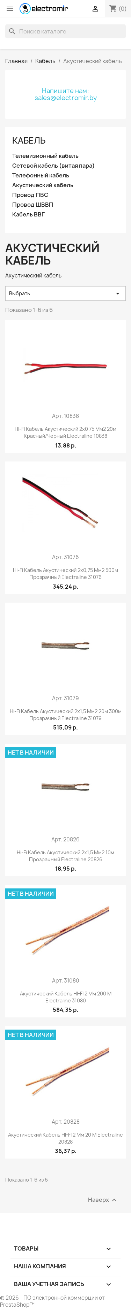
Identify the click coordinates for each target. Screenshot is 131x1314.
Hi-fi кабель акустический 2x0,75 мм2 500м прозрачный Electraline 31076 (65, 573)
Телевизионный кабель (45, 156)
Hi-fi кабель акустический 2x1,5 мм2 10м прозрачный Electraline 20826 (65, 856)
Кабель (28, 140)
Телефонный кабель (40, 175)
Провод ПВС (30, 195)
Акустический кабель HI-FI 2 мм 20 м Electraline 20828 (65, 1138)
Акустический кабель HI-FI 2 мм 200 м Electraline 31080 (65, 997)
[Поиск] (65, 31)
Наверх (103, 1199)
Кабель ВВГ (28, 214)
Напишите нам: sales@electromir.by (66, 94)
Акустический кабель (42, 185)
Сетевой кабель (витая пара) (53, 165)
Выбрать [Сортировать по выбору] (65, 293)
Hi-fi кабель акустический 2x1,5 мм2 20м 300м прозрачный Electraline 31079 (66, 714)
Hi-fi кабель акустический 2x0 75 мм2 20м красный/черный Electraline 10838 (65, 432)
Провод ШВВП (32, 204)
